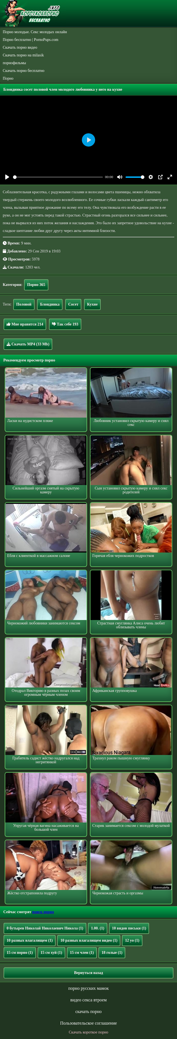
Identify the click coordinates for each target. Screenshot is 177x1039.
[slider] (58, 177)
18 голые (111, 953)
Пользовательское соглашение (88, 1023)
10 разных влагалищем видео (88, 940)
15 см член (82, 953)
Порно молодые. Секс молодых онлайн (35, 32)
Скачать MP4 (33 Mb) (28, 344)
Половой (24, 304)
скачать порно (88, 1011)
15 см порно (20, 953)
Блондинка (49, 304)
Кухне (92, 304)
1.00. (97, 928)
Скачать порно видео (20, 47)
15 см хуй (51, 953)
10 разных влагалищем (30, 940)
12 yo (132, 940)
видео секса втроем (88, 1000)
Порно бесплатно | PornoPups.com (30, 40)
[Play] (7, 177)
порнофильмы (14, 63)
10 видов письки (129, 928)
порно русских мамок (88, 988)
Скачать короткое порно (88, 1032)
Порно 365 (36, 285)
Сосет (73, 304)
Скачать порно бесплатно (24, 71)
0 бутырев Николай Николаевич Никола (45, 928)
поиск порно (43, 912)
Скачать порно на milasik (23, 55)
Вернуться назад (88, 973)
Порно (8, 78)
